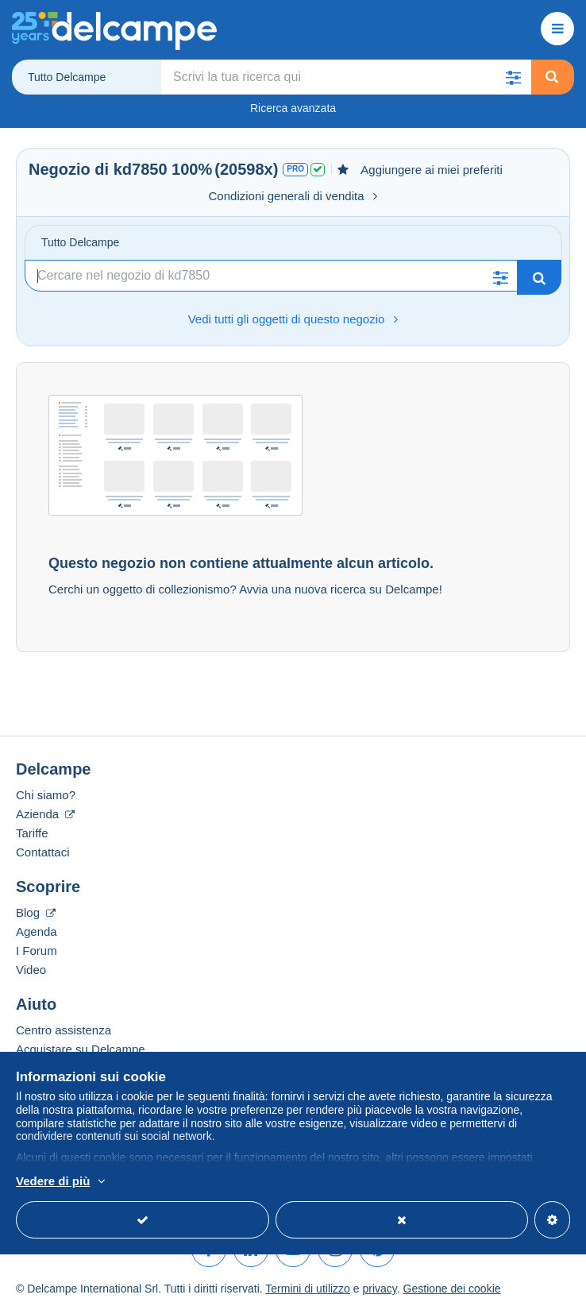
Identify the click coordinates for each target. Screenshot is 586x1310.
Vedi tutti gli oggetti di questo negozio (293, 319)
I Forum (36, 950)
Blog (36, 912)
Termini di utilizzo (307, 1288)
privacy (379, 1288)
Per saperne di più (213, 1182)
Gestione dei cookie (452, 1288)
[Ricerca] (271, 276)
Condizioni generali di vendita (293, 196)
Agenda (36, 931)
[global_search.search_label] (346, 77)
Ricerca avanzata (293, 108)
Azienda (45, 814)
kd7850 (141, 169)
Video (31, 969)
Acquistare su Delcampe (80, 1049)
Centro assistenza (63, 1030)
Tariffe (32, 833)
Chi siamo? (45, 795)
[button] (513, 77)
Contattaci (43, 852)
